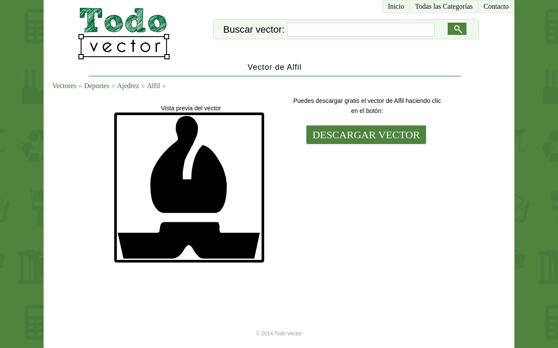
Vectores (64, 85)
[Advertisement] (365, 205)
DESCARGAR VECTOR (366, 134)
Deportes (96, 85)
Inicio (396, 6)
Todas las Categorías (444, 6)
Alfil (153, 85)
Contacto (496, 6)
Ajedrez (128, 85)
